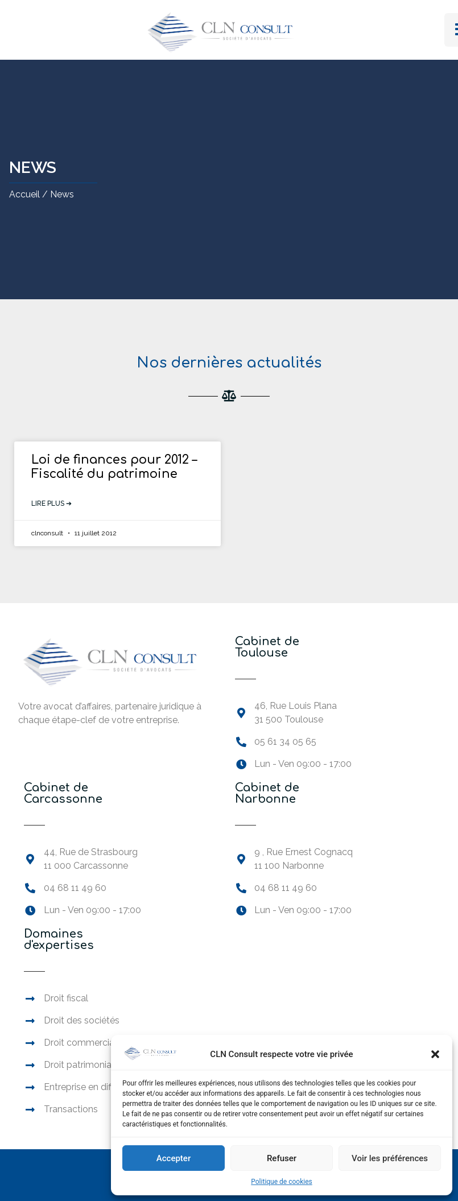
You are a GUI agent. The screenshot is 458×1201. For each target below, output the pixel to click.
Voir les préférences (390, 1158)
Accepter (173, 1158)
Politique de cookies (281, 1182)
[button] (435, 1054)
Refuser (281, 1158)
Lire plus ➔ (51, 503)
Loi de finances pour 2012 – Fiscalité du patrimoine (114, 467)
